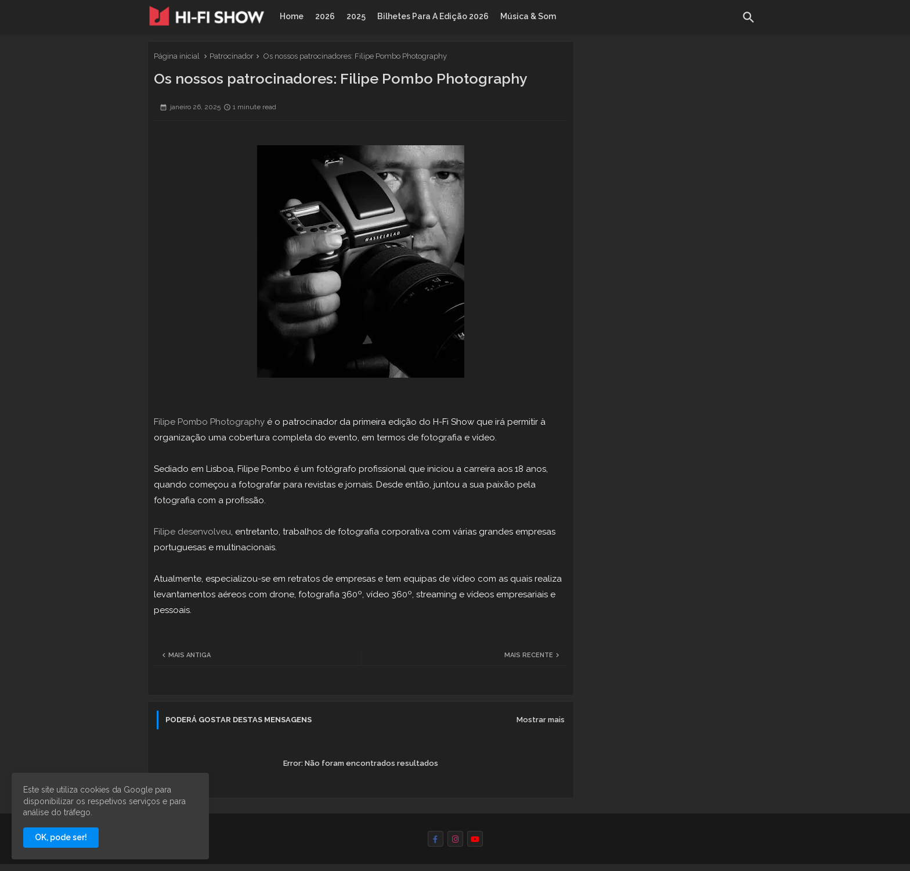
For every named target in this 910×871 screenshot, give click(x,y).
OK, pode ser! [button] (61, 837)
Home (292, 16)
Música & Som (528, 16)
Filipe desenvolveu (192, 531)
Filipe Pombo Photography (209, 422)
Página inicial (177, 56)
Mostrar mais (541, 719)
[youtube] (475, 839)
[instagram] (455, 839)
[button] (748, 17)
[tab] (291, 16)
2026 (325, 16)
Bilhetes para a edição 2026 (433, 16)
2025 (356, 16)
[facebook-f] (435, 839)
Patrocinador (232, 56)
